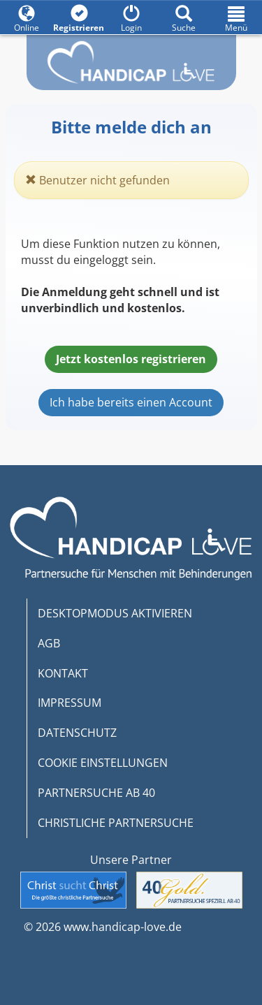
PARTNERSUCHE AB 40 (96, 792)
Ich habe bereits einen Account (131, 402)
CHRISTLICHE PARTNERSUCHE (116, 822)
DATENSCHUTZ (77, 732)
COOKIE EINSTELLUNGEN (103, 762)
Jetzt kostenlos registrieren (131, 359)
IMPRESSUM (69, 702)
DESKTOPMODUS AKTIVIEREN (115, 613)
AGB (49, 643)
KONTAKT (63, 673)
